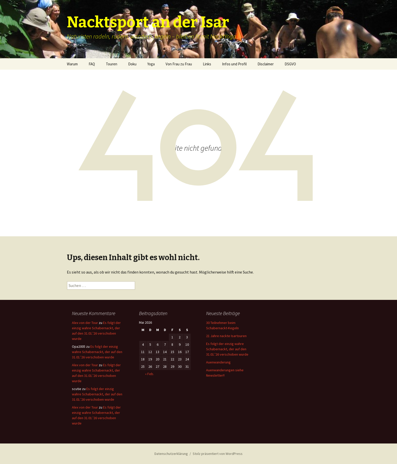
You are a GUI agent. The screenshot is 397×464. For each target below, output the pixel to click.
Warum (72, 64)
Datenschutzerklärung (171, 453)
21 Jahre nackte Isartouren (226, 336)
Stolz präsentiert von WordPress (218, 453)
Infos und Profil (234, 64)
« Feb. (149, 374)
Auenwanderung (218, 362)
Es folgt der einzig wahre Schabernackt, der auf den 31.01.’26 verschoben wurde (97, 351)
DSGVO (290, 64)
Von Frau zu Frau (179, 64)
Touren (111, 64)
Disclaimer (265, 64)
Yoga (151, 64)
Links (207, 64)
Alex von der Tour (85, 322)
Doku (132, 64)
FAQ (92, 64)
